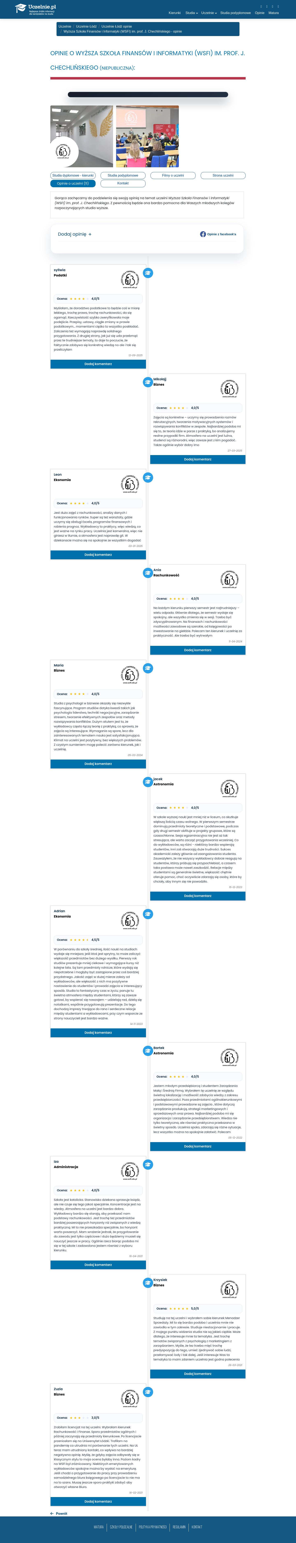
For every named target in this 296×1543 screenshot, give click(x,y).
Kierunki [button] (175, 13)
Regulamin (179, 1527)
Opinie (259, 13)
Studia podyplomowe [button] (235, 13)
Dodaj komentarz (98, 364)
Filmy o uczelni (173, 175)
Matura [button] (273, 13)
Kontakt (122, 183)
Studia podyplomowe (123, 175)
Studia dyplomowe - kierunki (73, 175)
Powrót (58, 1513)
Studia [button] (190, 13)
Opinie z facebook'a (218, 234)
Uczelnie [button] (207, 13)
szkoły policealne (121, 1527)
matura (99, 1527)
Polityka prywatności (152, 1527)
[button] (88, 234)
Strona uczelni (223, 175)
